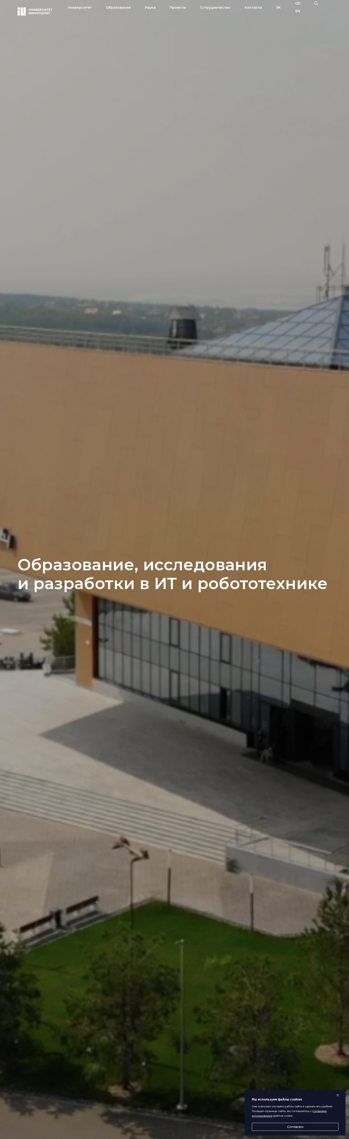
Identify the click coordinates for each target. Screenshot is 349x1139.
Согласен (295, 1127)
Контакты (253, 7)
